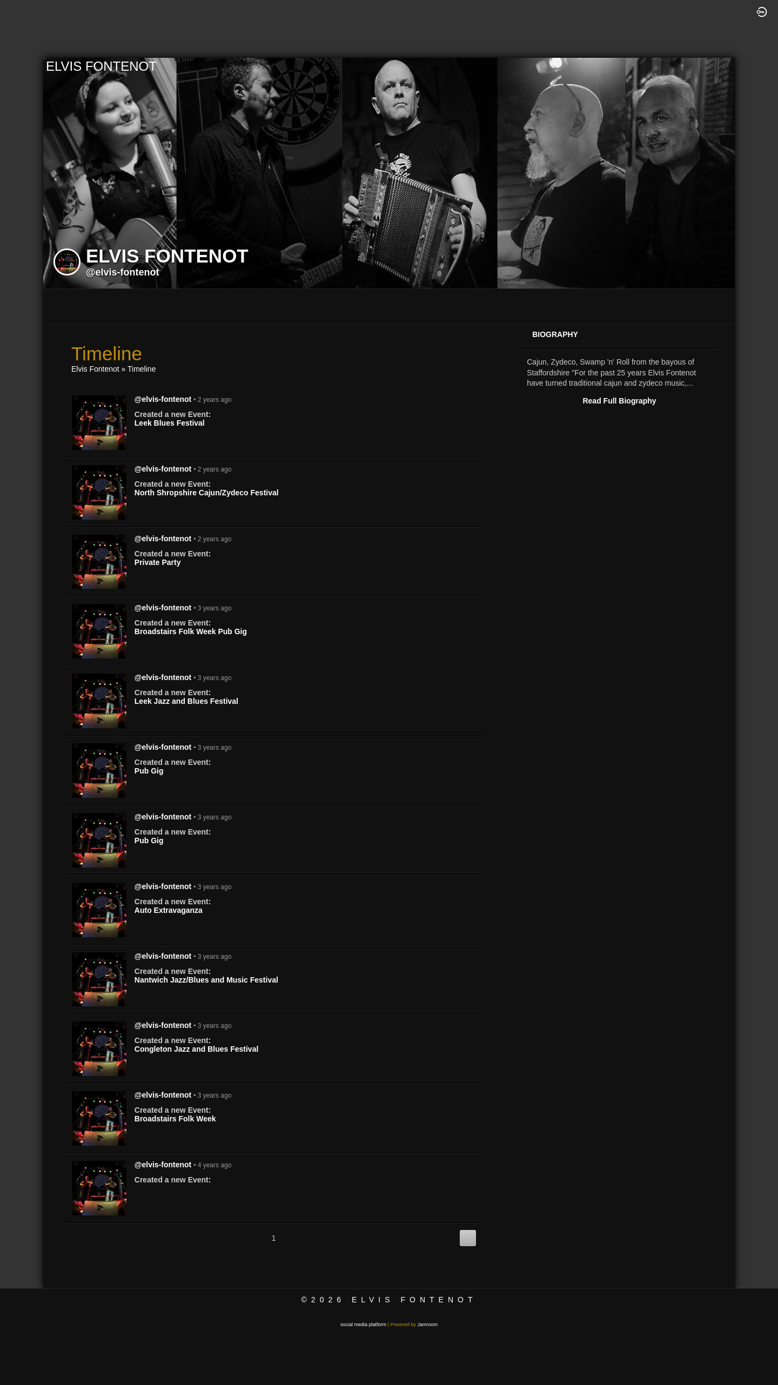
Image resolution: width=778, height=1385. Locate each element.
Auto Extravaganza (169, 910)
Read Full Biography (619, 400)
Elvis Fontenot (95, 369)
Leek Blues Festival (170, 423)
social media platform (363, 1324)
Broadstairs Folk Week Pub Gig (191, 631)
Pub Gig (149, 771)
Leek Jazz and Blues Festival (186, 701)
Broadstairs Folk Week (175, 1118)
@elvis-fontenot (122, 272)
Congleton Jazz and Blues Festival (197, 1049)
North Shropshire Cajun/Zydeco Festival (207, 492)
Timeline (142, 369)
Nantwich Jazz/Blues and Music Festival (206, 980)
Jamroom (427, 1324)
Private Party (158, 562)
